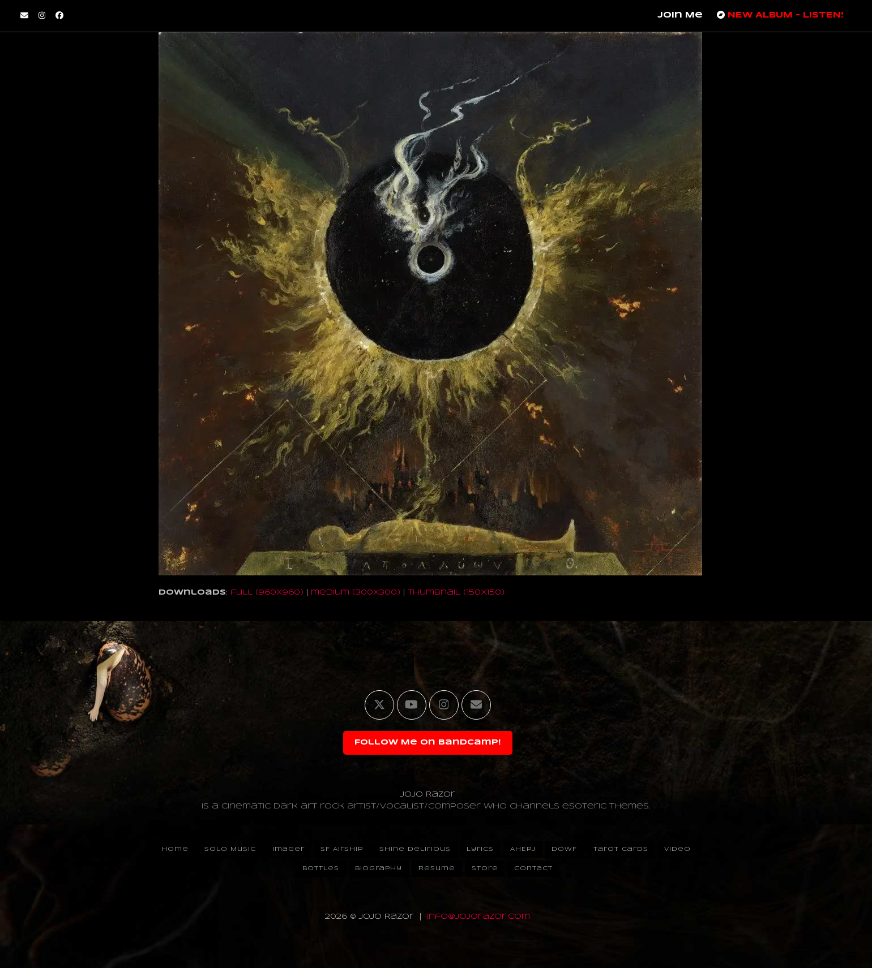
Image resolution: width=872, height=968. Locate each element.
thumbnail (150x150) (456, 592)
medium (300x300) (355, 592)
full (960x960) (267, 592)
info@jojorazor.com (478, 916)
